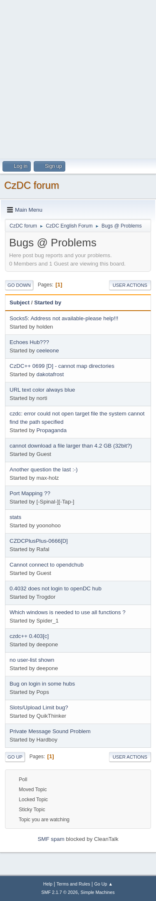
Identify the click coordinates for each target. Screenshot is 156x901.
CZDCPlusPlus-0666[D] (39, 541)
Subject (20, 302)
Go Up (14, 756)
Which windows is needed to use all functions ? (68, 612)
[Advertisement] (78, 78)
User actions (130, 285)
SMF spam (50, 839)
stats (15, 517)
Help (47, 883)
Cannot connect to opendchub (47, 565)
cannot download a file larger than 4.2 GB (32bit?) (71, 446)
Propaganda (51, 430)
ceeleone (47, 350)
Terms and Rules (73, 883)
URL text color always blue (42, 390)
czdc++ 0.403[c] (29, 636)
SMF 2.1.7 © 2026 (59, 892)
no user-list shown (32, 660)
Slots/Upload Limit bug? (39, 707)
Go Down (19, 285)
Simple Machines (98, 892)
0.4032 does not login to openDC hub (56, 588)
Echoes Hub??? (29, 342)
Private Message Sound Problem (50, 731)
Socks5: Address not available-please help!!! (64, 318)
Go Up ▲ (103, 883)
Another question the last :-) (44, 469)
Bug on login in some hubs (42, 684)
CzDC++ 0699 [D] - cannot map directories (62, 366)
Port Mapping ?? (30, 493)
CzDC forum (31, 185)
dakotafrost (50, 374)
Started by (47, 302)
